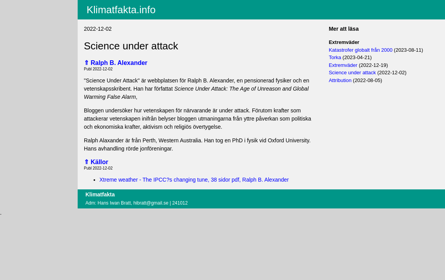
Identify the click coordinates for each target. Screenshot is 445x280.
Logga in (16, 62)
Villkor (16, 47)
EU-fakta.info (22, 35)
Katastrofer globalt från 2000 (361, 50)
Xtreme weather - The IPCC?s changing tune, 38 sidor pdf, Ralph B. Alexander (194, 180)
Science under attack (352, 72)
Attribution (340, 80)
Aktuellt (15, 5)
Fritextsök (18, 25)
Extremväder (343, 65)
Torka (335, 57)
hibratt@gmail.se (150, 203)
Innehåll (15, 15)
